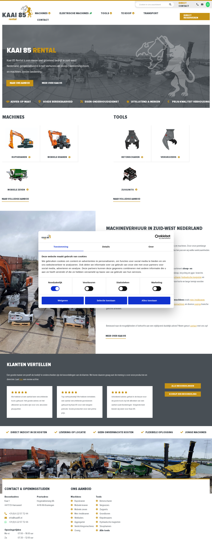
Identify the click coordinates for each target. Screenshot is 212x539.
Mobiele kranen (81, 469)
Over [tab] (151, 246)
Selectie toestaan (106, 300)
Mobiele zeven (80, 473)
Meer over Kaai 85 (56, 83)
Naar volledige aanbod (16, 162)
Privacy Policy (120, 531)
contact (193, 289)
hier (21, 343)
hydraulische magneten (192, 240)
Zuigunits (104, 473)
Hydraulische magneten (110, 486)
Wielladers (79, 482)
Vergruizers (104, 469)
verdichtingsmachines (175, 267)
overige (198, 267)
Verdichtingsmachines (84, 490)
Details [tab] (106, 246)
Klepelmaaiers (106, 482)
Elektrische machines (74, 13)
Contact (43, 19)
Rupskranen (79, 465)
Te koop (126, 13)
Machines (41, 13)
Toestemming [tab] (61, 246)
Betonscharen (106, 465)
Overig (77, 494)
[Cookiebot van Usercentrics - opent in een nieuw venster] (157, 237)
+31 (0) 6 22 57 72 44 (16, 477)
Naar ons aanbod (21, 83)
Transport (150, 13)
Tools (105, 13)
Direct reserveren (191, 16)
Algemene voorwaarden (99, 531)
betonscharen (175, 240)
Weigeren (63, 300)
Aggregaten (79, 486)
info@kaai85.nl (13, 482)
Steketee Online (147, 531)
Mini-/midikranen (81, 477)
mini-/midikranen (197, 263)
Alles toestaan (149, 300)
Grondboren (105, 477)
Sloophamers (105, 490)
